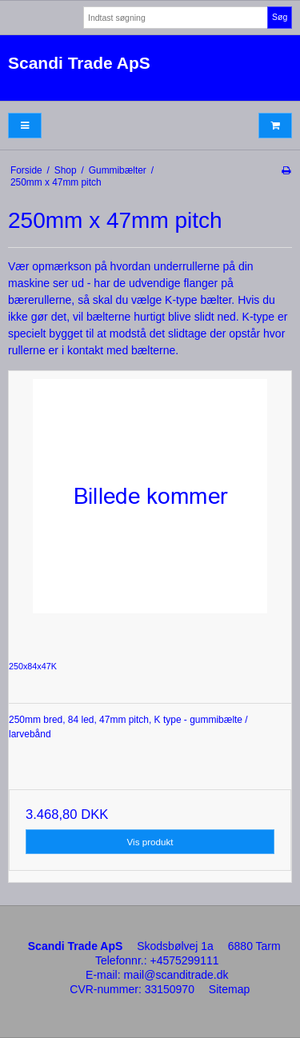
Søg (279, 17)
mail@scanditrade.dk (176, 974)
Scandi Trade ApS (79, 63)
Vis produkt (150, 841)
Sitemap (229, 989)
